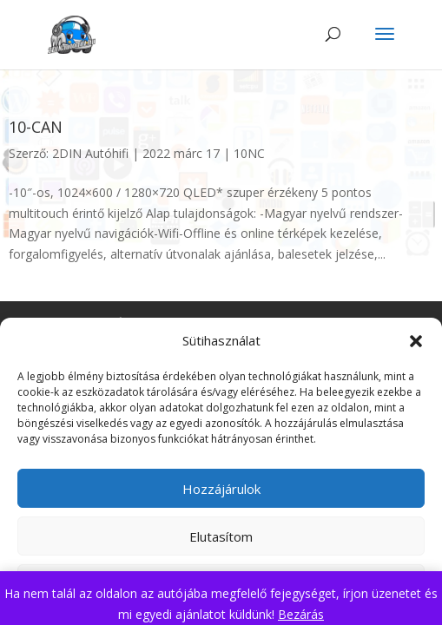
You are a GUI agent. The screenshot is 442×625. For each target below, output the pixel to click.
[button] (416, 341)
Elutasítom (221, 536)
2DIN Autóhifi (90, 153)
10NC (249, 153)
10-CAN (36, 126)
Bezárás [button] (301, 614)
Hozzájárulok (221, 488)
